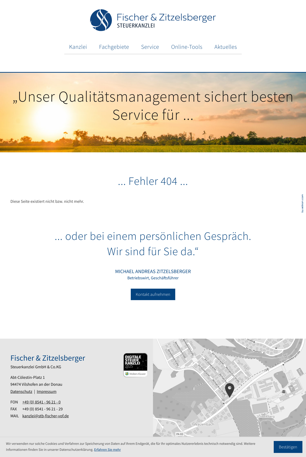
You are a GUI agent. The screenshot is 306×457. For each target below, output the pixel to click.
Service (150, 46)
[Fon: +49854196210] (41, 402)
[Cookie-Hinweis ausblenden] (288, 447)
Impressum (47, 391)
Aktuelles (225, 46)
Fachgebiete (114, 46)
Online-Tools (186, 46)
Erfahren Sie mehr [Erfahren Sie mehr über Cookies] (107, 449)
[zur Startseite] (153, 20)
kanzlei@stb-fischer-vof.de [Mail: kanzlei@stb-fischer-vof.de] (45, 415)
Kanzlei (78, 46)
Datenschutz (21, 391)
